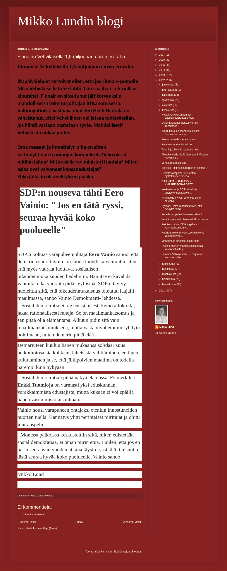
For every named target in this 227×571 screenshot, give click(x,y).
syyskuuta (168, 100)
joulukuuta (168, 84)
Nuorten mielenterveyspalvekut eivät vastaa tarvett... (183, 234)
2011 (162, 290)
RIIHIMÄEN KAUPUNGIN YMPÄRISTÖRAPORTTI (177, 183)
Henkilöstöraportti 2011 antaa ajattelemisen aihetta (179, 175)
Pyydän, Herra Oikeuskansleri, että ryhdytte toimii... (182, 208)
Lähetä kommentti (33, 514)
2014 (162, 70)
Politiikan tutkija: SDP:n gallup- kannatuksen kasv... (179, 226)
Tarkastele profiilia (165, 332)
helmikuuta (168, 279)
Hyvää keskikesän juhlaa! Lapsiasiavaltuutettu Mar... (178, 116)
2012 (162, 80)
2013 (162, 75)
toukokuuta (169, 263)
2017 (162, 54)
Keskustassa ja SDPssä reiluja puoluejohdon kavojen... (179, 191)
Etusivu (79, 521)
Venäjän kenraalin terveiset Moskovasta (185, 219)
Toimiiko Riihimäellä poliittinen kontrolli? (185, 167)
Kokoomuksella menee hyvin (178, 139)
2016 (162, 59)
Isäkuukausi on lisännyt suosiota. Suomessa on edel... (181, 133)
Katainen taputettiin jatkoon (177, 144)
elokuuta (167, 105)
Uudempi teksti (27, 521)
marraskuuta (169, 89)
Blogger (136, 551)
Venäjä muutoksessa (174, 162)
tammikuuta (169, 284)
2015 (162, 64)
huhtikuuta (168, 268)
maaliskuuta (169, 274)
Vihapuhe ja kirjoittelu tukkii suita (180, 240)
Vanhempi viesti (131, 521)
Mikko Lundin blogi (70, 21)
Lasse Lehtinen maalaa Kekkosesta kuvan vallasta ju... (182, 247)
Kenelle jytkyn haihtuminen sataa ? (182, 214)
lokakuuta (168, 94)
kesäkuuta (168, 110)
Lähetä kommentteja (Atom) (40, 528)
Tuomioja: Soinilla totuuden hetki (180, 149)
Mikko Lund (166, 327)
